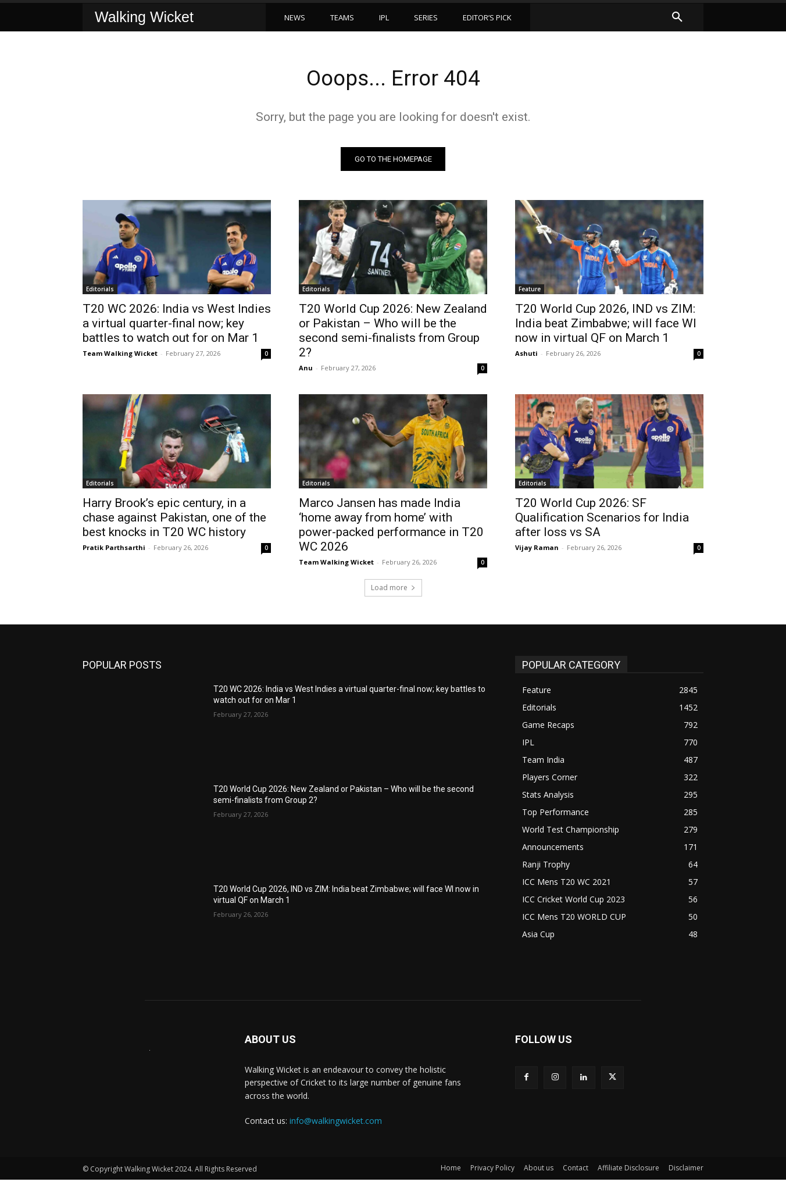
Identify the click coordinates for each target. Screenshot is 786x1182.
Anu (306, 370)
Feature (530, 291)
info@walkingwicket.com (336, 1123)
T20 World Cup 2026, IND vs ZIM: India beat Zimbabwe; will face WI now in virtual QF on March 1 (605, 325)
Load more (393, 590)
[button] (677, 17)
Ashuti (526, 355)
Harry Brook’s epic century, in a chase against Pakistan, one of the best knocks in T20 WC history (174, 519)
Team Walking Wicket (120, 355)
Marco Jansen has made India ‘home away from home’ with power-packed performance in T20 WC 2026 (391, 527)
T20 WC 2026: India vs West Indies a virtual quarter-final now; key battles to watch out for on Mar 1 (177, 325)
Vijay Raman (537, 549)
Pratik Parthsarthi (114, 549)
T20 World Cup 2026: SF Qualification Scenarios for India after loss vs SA (602, 519)
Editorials (100, 291)
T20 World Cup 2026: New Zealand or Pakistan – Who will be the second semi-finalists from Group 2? (393, 333)
